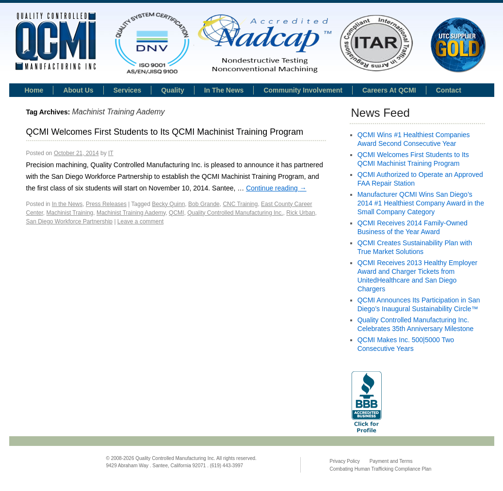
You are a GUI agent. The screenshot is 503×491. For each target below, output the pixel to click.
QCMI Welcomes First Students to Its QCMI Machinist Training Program (165, 132)
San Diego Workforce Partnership (69, 221)
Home (34, 90)
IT (111, 153)
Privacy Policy (345, 461)
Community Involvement (302, 90)
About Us (78, 90)
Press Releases (106, 204)
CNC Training (240, 204)
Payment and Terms (391, 461)
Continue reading (276, 188)
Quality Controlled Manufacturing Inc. (235, 212)
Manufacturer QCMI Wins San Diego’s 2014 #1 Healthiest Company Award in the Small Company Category (420, 203)
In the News (67, 204)
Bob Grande (204, 204)
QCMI (176, 212)
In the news (224, 90)
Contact (448, 90)
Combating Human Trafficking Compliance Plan (381, 469)
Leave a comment (140, 221)
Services (128, 90)
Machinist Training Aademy (131, 212)
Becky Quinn (168, 204)
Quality (172, 90)
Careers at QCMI (389, 90)
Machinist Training (70, 212)
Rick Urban (300, 212)
